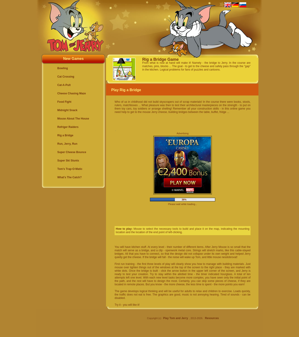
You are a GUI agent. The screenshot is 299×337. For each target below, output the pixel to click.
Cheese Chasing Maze (71, 93)
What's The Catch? (69, 177)
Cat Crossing (65, 76)
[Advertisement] (280, 220)
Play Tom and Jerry (175, 318)
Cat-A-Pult (64, 85)
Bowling (62, 68)
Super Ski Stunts (68, 160)
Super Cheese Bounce (71, 152)
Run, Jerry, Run (67, 143)
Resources (212, 318)
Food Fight (64, 101)
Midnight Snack (67, 110)
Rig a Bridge (65, 135)
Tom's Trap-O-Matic (69, 169)
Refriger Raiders (67, 127)
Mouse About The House (73, 118)
